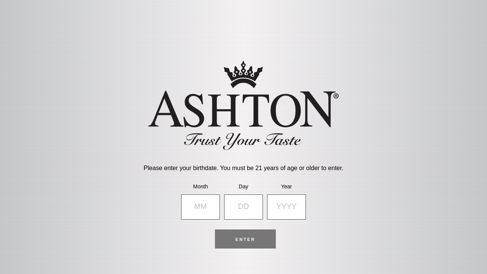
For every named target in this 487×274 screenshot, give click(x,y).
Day (243, 186)
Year (286, 186)
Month (200, 186)
